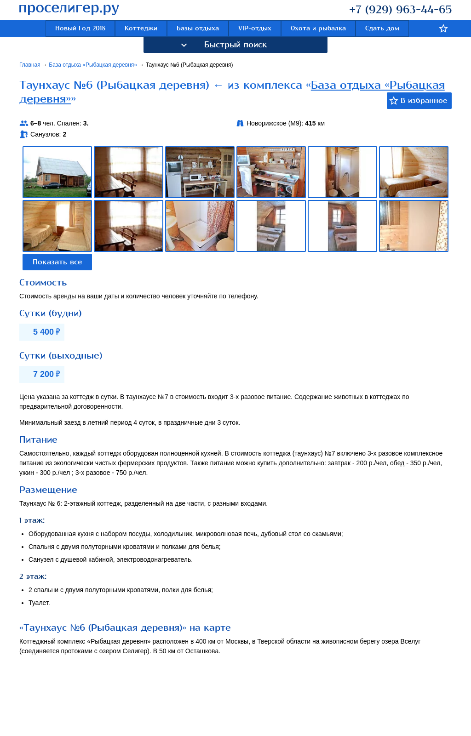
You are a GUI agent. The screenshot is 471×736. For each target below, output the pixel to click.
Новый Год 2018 (80, 28)
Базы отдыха (198, 28)
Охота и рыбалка (318, 28)
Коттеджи (141, 28)
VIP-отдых (254, 28)
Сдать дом (382, 28)
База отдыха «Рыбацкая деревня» (93, 65)
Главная (30, 65)
